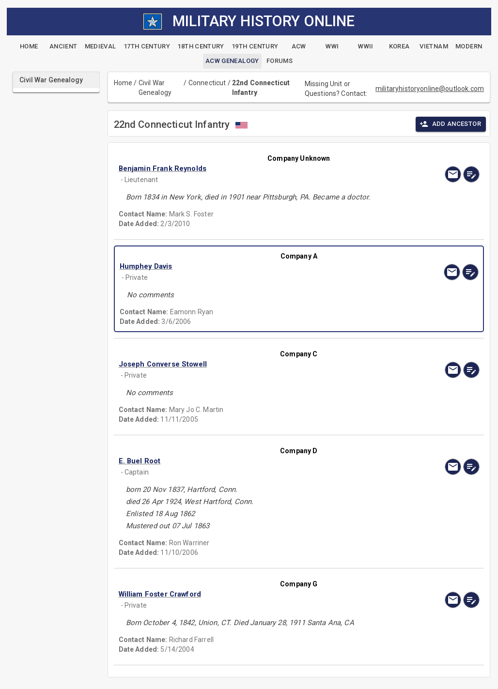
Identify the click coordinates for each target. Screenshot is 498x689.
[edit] (471, 174)
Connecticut (207, 83)
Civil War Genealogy (155, 87)
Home (123, 83)
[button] (245, 168)
